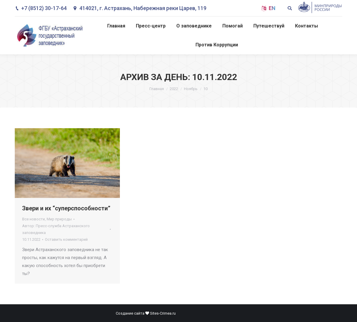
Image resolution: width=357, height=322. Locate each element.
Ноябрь (191, 89)
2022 (174, 89)
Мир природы (59, 219)
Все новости (33, 219)
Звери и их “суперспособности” (66, 208)
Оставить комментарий (66, 239)
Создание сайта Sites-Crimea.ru (146, 313)
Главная (156, 89)
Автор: (56, 229)
